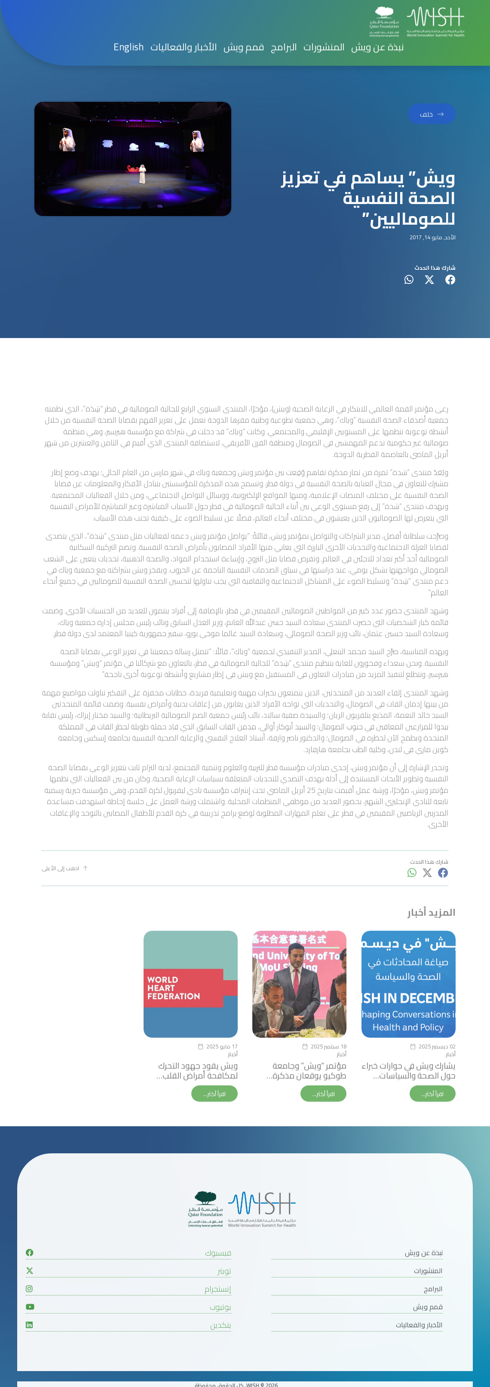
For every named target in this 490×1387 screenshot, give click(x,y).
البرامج (284, 6)
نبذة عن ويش (377, 6)
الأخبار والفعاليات (183, 6)
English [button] (128, 6)
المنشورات (324, 6)
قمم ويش (244, 6)
